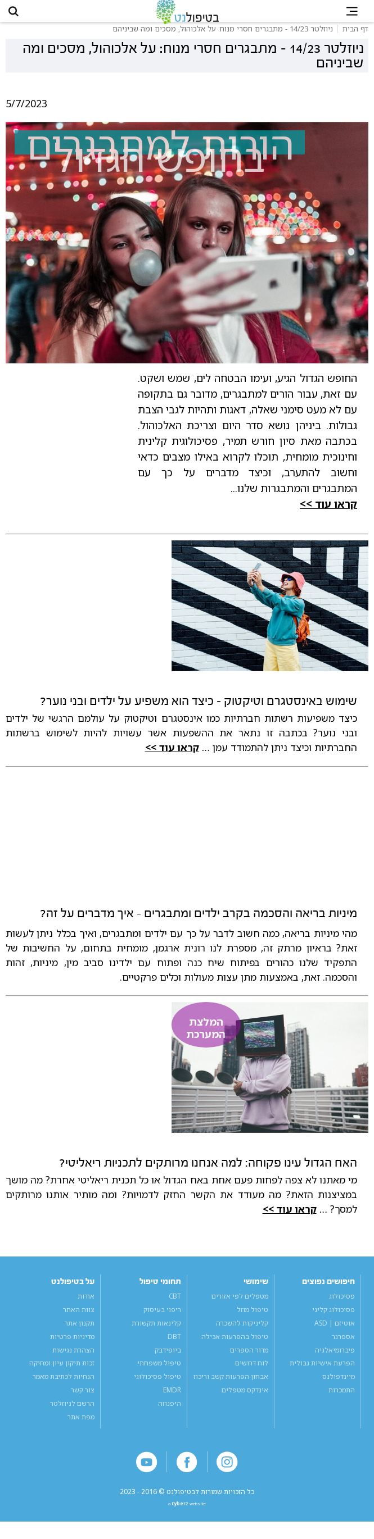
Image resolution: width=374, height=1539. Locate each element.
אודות (86, 1307)
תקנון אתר (79, 1333)
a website (187, 1519)
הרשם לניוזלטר (72, 1414)
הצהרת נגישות (73, 1360)
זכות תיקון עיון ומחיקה (61, 1374)
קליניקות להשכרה (242, 1333)
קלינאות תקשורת (156, 1333)
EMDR (172, 1401)
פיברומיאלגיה (335, 1360)
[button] (20, 17)
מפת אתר (80, 1428)
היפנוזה (169, 1414)
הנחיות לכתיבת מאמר (63, 1387)
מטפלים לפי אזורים (239, 1307)
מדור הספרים (249, 1360)
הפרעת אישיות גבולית (322, 1374)
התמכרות (341, 1401)
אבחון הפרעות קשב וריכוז (230, 1387)
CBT (175, 1307)
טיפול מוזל (252, 1320)
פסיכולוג (342, 1307)
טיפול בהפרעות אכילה (234, 1347)
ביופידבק (168, 1360)
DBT (174, 1347)
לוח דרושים (251, 1374)
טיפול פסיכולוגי (157, 1387)
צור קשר (82, 1401)
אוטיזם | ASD (334, 1333)
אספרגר (343, 1347)
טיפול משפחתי (159, 1374)
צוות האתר (78, 1320)
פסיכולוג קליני (333, 1320)
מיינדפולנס (338, 1387)
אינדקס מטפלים (245, 1401)
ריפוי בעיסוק (162, 1320)
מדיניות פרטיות (72, 1347)
